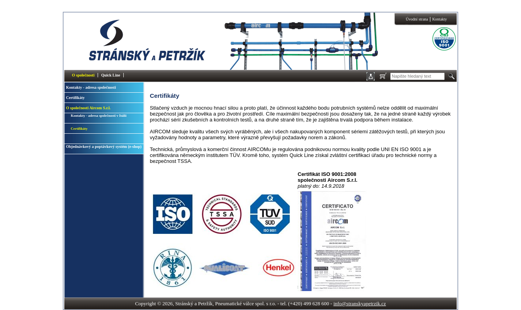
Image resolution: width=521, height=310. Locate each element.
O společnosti (83, 75)
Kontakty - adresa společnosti (91, 87)
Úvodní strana (417, 19)
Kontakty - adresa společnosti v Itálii (98, 116)
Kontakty (439, 19)
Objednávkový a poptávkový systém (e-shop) (104, 146)
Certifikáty (75, 97)
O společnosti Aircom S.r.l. (88, 108)
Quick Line (110, 75)
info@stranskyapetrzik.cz (359, 303)
